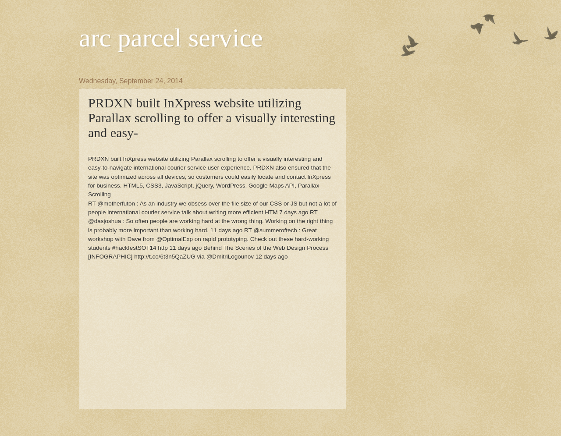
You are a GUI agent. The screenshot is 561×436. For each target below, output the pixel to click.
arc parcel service (171, 37)
